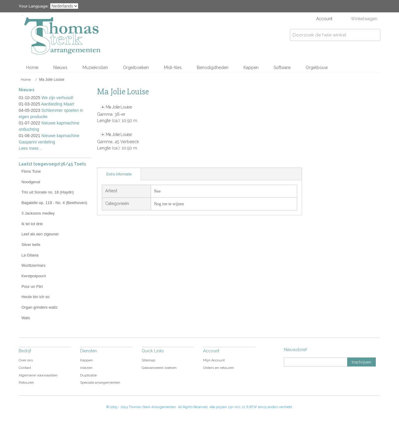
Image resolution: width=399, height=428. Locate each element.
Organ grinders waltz (39, 307)
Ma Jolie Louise (119, 107)
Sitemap (148, 360)
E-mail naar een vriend (103, 161)
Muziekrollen (95, 67)
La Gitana (29, 255)
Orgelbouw (317, 67)
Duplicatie (88, 375)
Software (282, 67)
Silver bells (30, 244)
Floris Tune (31, 171)
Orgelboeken (136, 67)
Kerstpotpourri (33, 276)
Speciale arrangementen (100, 382)
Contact (25, 368)
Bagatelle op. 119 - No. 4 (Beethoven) (54, 202)
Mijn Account (214, 360)
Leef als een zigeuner (40, 234)
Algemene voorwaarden (38, 375)
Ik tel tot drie (32, 224)
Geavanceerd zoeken (159, 368)
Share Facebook (115, 161)
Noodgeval (30, 182)
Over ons (26, 360)
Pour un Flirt (32, 286)
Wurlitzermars (33, 265)
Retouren (26, 382)
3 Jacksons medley (38, 213)
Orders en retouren (218, 368)
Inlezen (86, 368)
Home (32, 67)
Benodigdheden (212, 67)
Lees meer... (30, 148)
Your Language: (34, 6)
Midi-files (173, 67)
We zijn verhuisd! (58, 97)
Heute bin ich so (35, 296)
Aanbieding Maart (57, 104)
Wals (25, 318)
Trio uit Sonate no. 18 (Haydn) (47, 192)
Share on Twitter (127, 161)
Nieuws (60, 67)
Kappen (251, 67)
